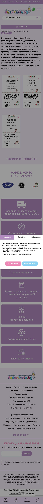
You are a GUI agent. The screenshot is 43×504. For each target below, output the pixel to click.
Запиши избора (13, 263)
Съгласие (7, 237)
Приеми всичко (29, 263)
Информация (36, 237)
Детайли (21, 237)
